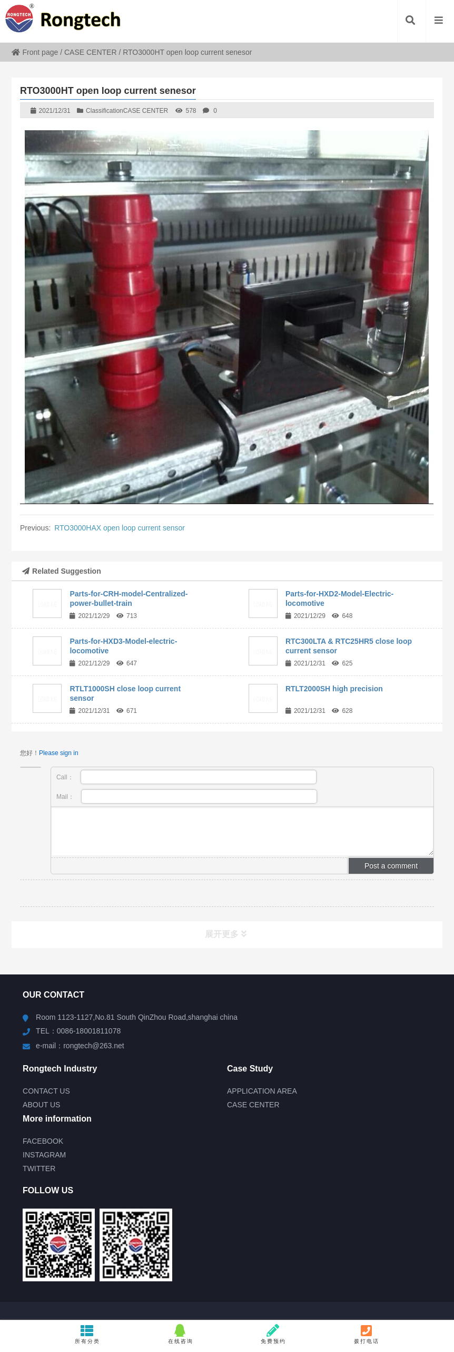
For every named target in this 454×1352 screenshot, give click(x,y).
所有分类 (87, 1334)
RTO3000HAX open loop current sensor (119, 528)
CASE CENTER (90, 52)
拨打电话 (366, 1334)
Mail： (186, 796)
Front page (35, 52)
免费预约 (273, 1334)
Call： (186, 777)
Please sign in (58, 753)
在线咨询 (180, 1334)
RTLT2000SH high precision (334, 688)
